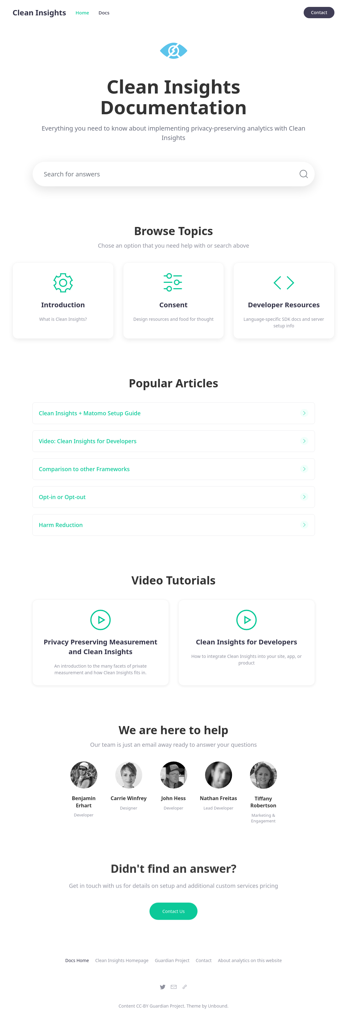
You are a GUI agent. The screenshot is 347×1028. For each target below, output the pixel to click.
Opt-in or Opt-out (62, 497)
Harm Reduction (61, 525)
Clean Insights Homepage (122, 960)
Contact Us (173, 915)
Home (82, 12)
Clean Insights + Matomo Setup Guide (90, 413)
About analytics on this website (250, 960)
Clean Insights (39, 12)
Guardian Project (172, 960)
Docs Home (77, 960)
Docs (104, 12)
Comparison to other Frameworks (84, 469)
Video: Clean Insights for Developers (88, 441)
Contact (319, 12)
